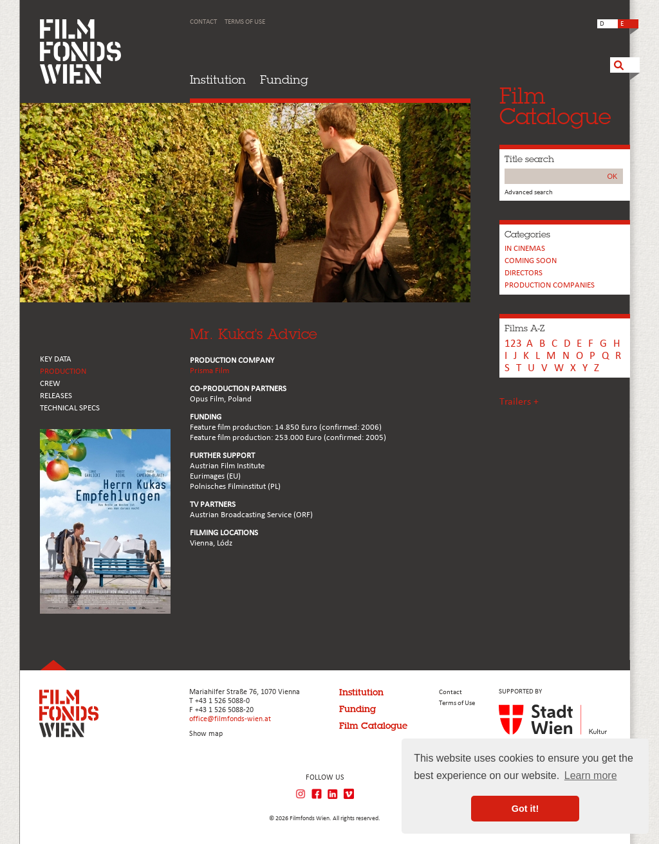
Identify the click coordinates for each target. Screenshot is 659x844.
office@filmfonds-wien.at (230, 719)
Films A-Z (524, 328)
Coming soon (531, 261)
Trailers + (519, 402)
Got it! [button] (525, 808)
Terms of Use (245, 22)
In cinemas (525, 248)
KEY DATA (55, 359)
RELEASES (56, 396)
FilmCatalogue (555, 106)
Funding (284, 79)
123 (513, 343)
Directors (524, 273)
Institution (218, 79)
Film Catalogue (373, 725)
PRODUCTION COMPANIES (550, 285)
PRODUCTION (63, 371)
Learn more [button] (590, 775)
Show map (206, 734)
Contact (203, 22)
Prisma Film (209, 371)
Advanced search (529, 192)
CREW (50, 384)
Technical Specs (70, 408)
